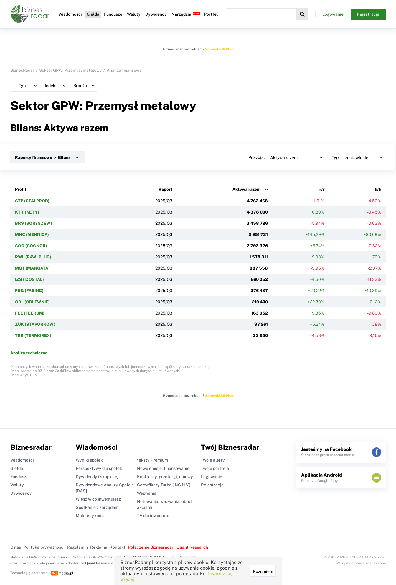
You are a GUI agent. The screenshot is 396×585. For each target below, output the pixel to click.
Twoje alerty (213, 460)
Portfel (211, 14)
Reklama (98, 547)
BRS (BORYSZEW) (33, 223)
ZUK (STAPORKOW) (35, 324)
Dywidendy (156, 14)
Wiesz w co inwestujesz (98, 499)
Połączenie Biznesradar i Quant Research (168, 547)
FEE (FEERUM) (29, 313)
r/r (322, 189)
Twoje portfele (215, 468)
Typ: (359, 157)
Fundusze (113, 14)
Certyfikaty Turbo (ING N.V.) (163, 485)
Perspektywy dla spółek (99, 468)
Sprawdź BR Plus (219, 49)
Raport (165, 189)
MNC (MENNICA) (32, 234)
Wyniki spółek (89, 460)
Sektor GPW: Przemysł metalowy (70, 70)
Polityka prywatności (44, 547)
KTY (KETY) (27, 212)
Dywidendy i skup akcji (98, 476)
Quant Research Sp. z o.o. (105, 563)
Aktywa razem (246, 189)
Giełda (93, 14)
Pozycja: (287, 157)
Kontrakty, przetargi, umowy (165, 476)
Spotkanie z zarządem (97, 507)
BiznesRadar (22, 70)
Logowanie (333, 14)
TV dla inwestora (153, 515)
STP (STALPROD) (32, 200)
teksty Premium (152, 460)
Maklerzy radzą (91, 515)
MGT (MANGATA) (32, 268)
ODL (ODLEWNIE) (32, 301)
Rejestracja (368, 14)
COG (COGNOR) (31, 245)
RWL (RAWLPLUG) (33, 257)
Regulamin (77, 547)
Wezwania (146, 493)
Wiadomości (70, 14)
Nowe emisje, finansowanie (163, 468)
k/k (378, 189)
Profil (20, 189)
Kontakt (118, 547)
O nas (15, 547)
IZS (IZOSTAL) (29, 279)
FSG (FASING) (29, 290)
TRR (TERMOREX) (33, 335)
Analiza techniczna (28, 353)
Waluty (134, 14)
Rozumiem (263, 571)
